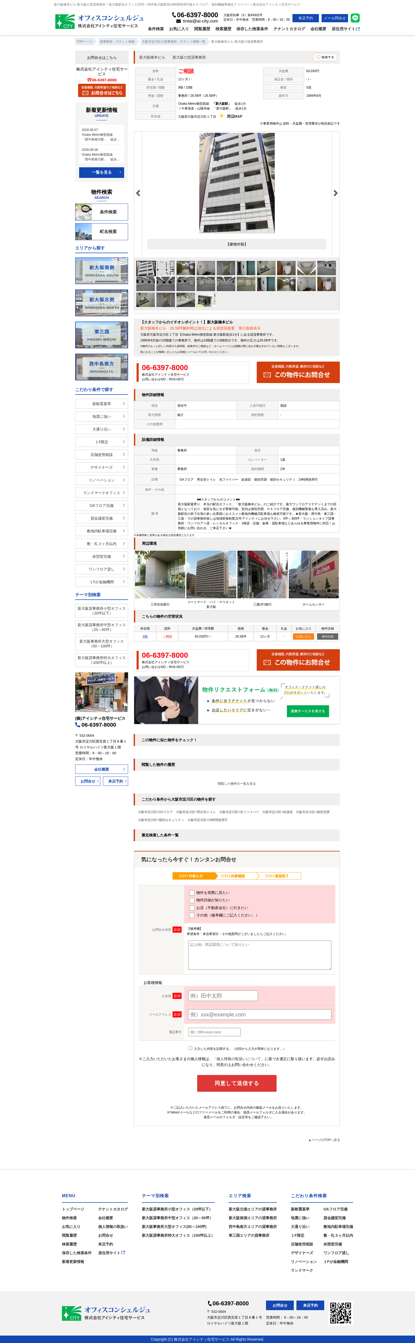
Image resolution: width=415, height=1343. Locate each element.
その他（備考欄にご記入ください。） (224, 915)
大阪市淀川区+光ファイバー (239, 812)
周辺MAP (234, 116)
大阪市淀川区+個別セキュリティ (161, 820)
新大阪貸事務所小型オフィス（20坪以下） (102, 610)
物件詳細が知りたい (209, 900)
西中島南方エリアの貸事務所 (253, 1226)
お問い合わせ (209, 351)
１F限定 (102, 442)
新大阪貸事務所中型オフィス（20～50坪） (102, 627)
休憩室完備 (101, 556)
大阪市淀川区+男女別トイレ (196, 812)
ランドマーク (302, 1270)
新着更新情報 (73, 1261)
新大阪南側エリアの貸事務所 (253, 1218)
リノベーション (102, 480)
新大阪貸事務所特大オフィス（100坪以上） (102, 660)
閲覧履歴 (202, 29)
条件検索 (156, 29)
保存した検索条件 (252, 29)
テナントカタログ (289, 29)
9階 (145, 636)
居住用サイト (346, 29)
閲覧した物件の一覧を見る (237, 783)
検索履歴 (223, 29)
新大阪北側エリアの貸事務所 (253, 1209)
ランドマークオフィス (101, 493)
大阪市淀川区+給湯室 (277, 812)
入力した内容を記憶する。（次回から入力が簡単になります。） (237, 1049)
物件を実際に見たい (209, 893)
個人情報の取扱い (113, 1226)
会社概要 (318, 29)
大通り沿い (101, 429)
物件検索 (69, 1218)
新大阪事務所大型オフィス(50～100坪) (174, 1226)
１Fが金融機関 (101, 582)
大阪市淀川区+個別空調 (313, 812)
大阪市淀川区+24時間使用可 (207, 820)
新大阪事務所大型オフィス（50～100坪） (101, 643)
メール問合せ (335, 18)
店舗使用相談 (102, 455)
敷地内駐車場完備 (101, 531)
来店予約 (305, 18)
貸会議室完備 (102, 518)
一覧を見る (102, 172)
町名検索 (96, 231)
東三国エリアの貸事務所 (249, 1235)
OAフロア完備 (102, 505)
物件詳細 (327, 636)
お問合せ (87, 781)
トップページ (73, 1209)
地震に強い (101, 416)
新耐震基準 (101, 404)
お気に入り (179, 29)
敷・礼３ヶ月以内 (101, 544)
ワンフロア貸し (102, 569)
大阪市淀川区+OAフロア (155, 812)
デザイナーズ (102, 467)
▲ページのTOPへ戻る (324, 1140)
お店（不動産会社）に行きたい (218, 908)
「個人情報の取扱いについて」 (239, 1059)
